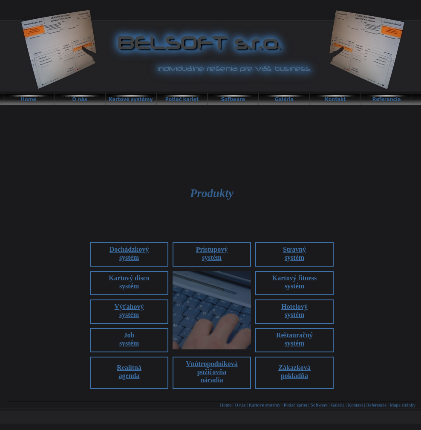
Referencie (376, 404)
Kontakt (355, 404)
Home (225, 404)
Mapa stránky (402, 404)
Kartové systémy (264, 404)
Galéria (337, 404)
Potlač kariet (295, 404)
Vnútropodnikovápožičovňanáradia (212, 372)
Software (319, 404)
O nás (240, 404)
